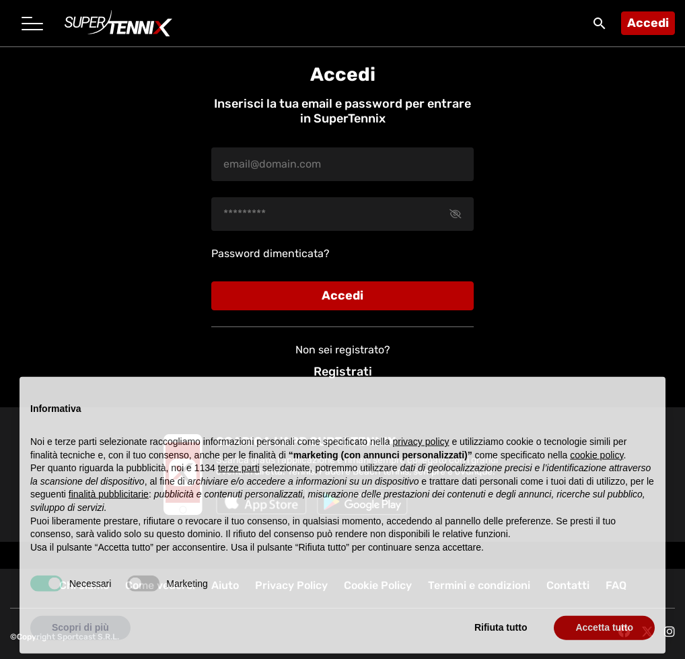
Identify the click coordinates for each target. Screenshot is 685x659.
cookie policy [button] (596, 468)
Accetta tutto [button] (604, 641)
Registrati (343, 371)
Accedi (648, 22)
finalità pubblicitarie (109, 508)
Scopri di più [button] (80, 641)
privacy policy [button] (421, 455)
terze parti (239, 482)
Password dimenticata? (270, 253)
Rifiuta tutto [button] (501, 641)
